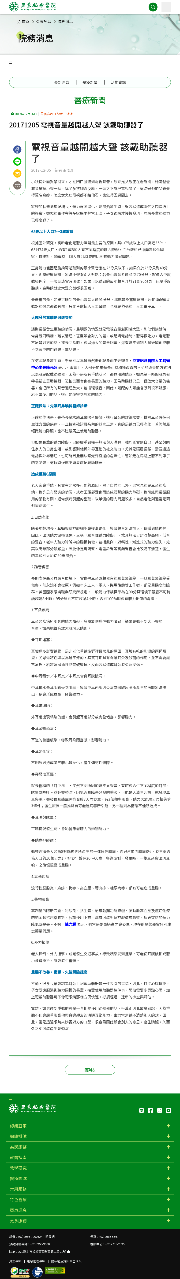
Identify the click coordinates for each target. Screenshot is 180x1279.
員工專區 (15, 1261)
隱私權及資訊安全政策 (66, 1261)
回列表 (90, 1070)
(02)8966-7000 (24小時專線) (37, 1236)
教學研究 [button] (18, 1168)
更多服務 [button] (18, 1220)
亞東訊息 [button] (18, 1210)
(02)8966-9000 (40, 1244)
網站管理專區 (36, 1261)
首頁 (23, 21)
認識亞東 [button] (18, 1126)
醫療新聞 (90, 82)
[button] (153, 7)
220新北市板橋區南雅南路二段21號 (44, 1251)
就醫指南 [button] (18, 1157)
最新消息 (61, 82)
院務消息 (65, 21)
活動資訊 (118, 82)
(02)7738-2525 (115, 1244)
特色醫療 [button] (18, 1199)
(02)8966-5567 (109, 1236)
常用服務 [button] (18, 1189)
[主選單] (166, 7)
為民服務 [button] (18, 1147)
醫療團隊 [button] (18, 1178)
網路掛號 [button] (18, 1136)
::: (10, 62)
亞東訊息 (43, 21)
